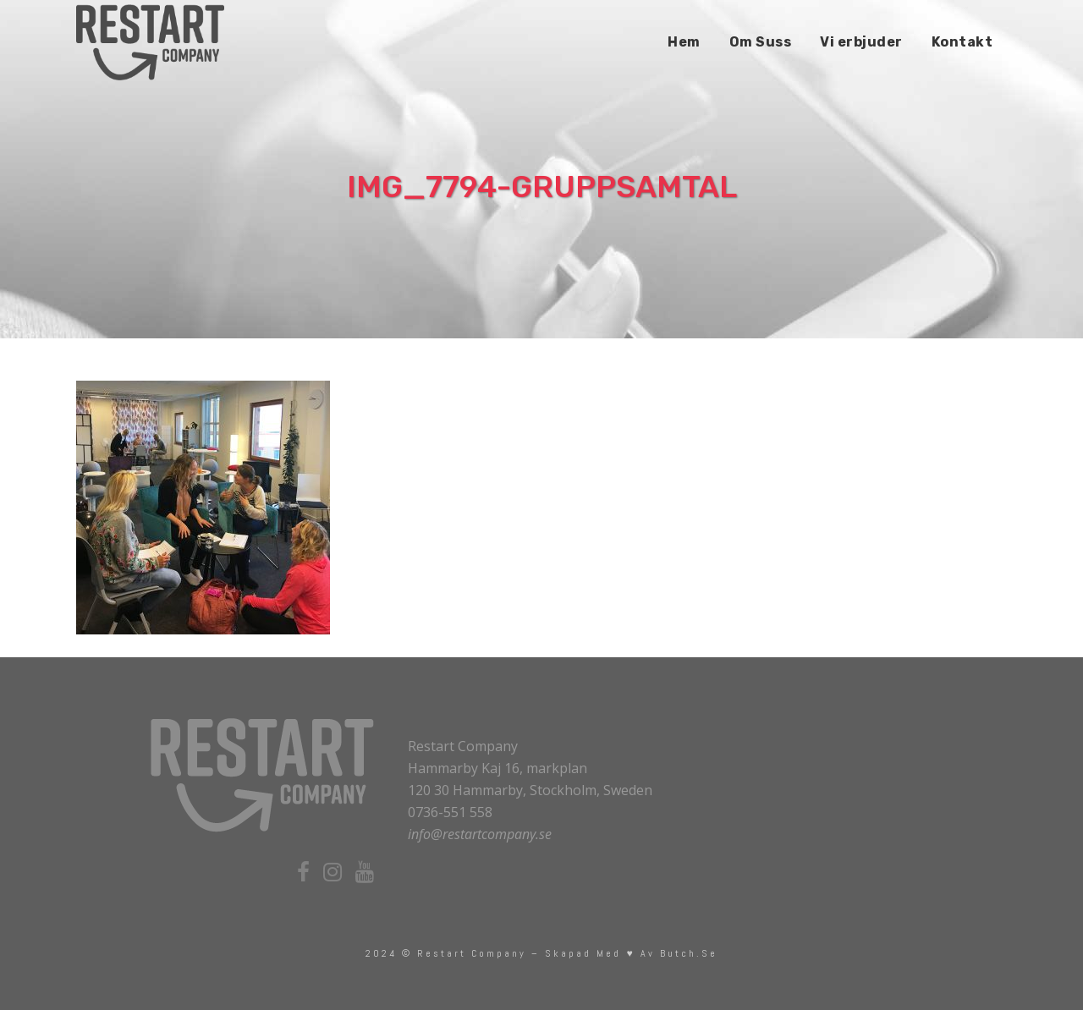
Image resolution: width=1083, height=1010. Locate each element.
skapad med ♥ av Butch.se (631, 953)
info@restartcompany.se (480, 834)
